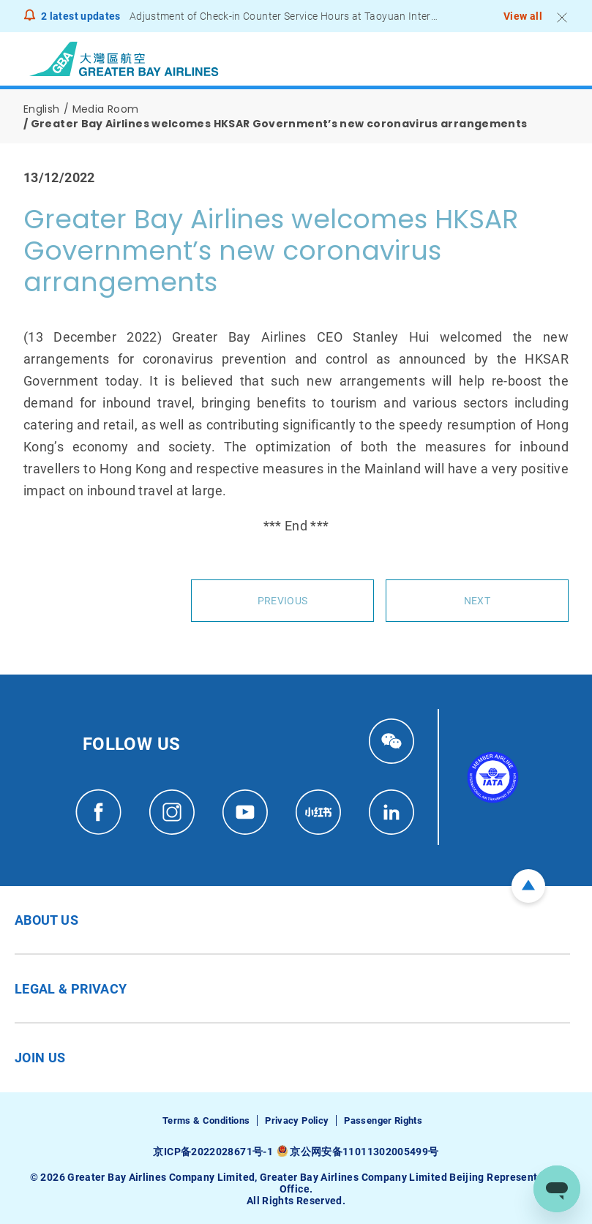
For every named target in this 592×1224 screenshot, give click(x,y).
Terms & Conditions (206, 1120)
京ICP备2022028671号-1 (212, 1151)
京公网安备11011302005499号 (364, 1151)
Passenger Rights (383, 1120)
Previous (282, 601)
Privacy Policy (297, 1120)
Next (477, 601)
